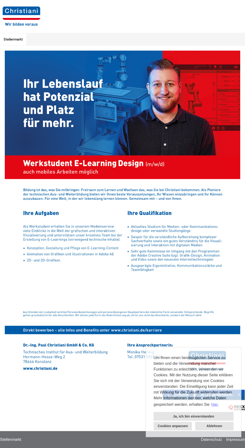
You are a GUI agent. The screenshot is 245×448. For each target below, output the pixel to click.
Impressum (235, 439)
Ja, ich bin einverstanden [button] (193, 416)
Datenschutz (211, 439)
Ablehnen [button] (214, 426)
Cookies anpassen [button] (173, 426)
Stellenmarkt (13, 39)
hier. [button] (215, 404)
